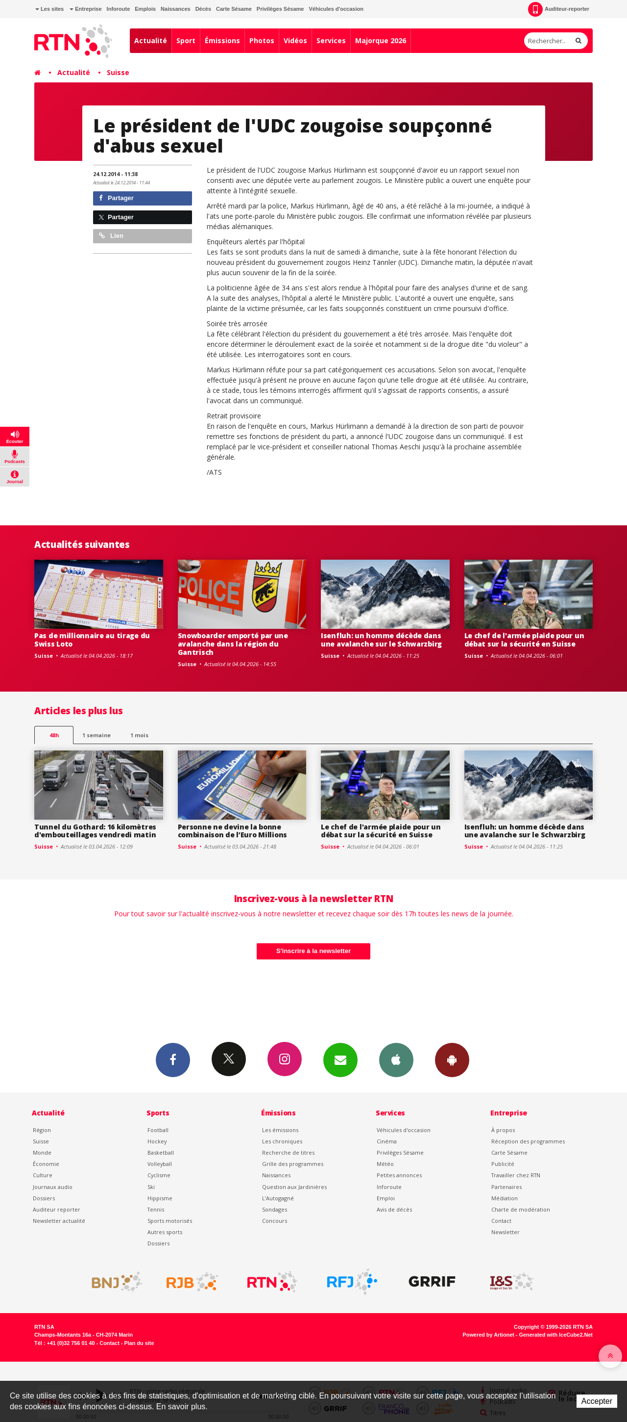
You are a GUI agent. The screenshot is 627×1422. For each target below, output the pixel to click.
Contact (501, 1220)
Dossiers (44, 1198)
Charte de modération (520, 1209)
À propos (503, 1130)
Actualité (150, 40)
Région (42, 1130)
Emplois (145, 9)
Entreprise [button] (85, 9)
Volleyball (159, 1164)
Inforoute (118, 9)
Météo (385, 1164)
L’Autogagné (278, 1198)
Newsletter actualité (59, 1220)
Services (331, 40)
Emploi (386, 1198)
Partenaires (506, 1187)
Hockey (157, 1141)
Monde (42, 1152)
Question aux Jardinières (294, 1187)
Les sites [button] (49, 9)
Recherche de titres (288, 1152)
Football (158, 1130)
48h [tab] (54, 735)
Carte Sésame (234, 9)
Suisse (118, 72)
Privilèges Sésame (280, 9)
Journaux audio (52, 1187)
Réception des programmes (528, 1141)
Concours (274, 1220)
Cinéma (387, 1141)
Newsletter (505, 1232)
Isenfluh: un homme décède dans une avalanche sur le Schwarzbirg (381, 639)
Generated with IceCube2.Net (556, 1335)
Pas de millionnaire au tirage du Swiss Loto (92, 639)
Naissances (176, 9)
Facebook (173, 1059)
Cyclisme (158, 1175)
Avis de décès (394, 1209)
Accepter (596, 1401)
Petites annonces (399, 1175)
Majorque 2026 (380, 40)
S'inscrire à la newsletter (313, 951)
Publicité (502, 1164)
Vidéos (295, 40)
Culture (42, 1175)
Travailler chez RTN (515, 1175)
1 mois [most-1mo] (139, 735)
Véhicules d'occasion (336, 9)
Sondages (274, 1209)
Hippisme (159, 1198)
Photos (261, 40)
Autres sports (164, 1232)
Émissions (222, 40)
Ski (151, 1187)
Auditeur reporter (56, 1209)
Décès (203, 9)
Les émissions (280, 1130)
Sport (185, 40)
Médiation (504, 1198)
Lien (111, 235)
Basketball (160, 1152)
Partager (116, 198)
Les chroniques (282, 1141)
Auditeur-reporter (558, 9)
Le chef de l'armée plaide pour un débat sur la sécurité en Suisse (524, 639)
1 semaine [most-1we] (96, 735)
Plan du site (139, 1343)
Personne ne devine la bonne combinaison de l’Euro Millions (233, 831)
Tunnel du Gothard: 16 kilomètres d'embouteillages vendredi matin (95, 831)
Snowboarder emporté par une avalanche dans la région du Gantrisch (233, 644)
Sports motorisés (169, 1220)
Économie (46, 1164)
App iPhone (396, 1059)
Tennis (155, 1209)
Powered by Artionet (488, 1335)
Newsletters (340, 1059)
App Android (452, 1059)
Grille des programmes (292, 1164)
